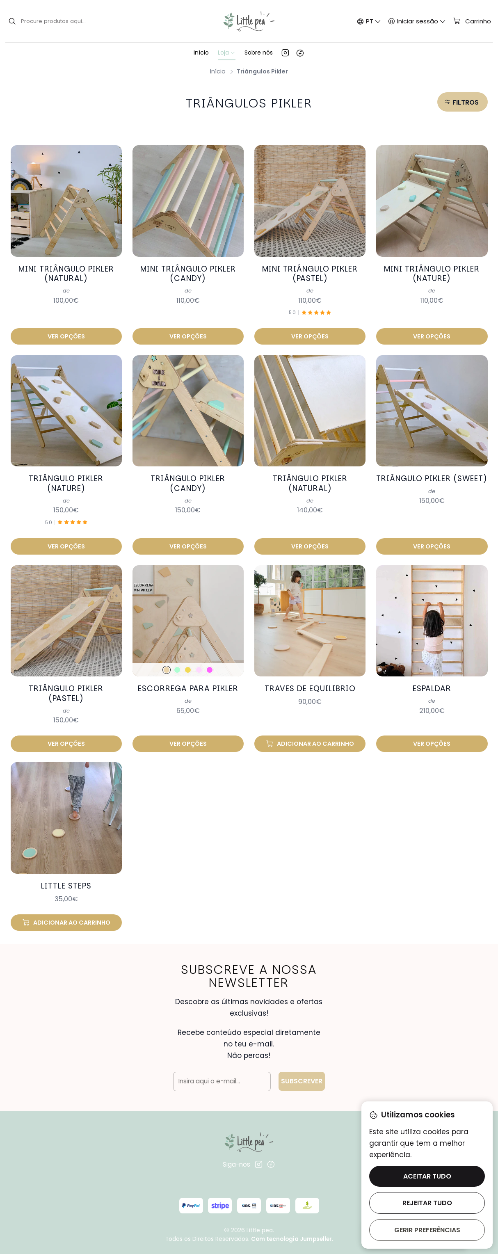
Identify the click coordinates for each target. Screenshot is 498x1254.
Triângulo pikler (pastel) (66, 684)
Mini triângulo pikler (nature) (432, 274)
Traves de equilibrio (310, 679)
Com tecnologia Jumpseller (291, 1239)
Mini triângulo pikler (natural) (66, 274)
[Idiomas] (368, 21)
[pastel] (188, 660)
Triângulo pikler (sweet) (431, 469)
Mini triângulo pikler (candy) (188, 274)
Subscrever (301, 1071)
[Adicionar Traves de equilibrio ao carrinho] (310, 734)
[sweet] (210, 660)
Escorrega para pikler (188, 679)
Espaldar (432, 679)
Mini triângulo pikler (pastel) (310, 274)
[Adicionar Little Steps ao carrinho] (66, 913)
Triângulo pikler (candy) (188, 474)
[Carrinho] (472, 21)
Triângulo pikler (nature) (66, 474)
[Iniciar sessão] (417, 21)
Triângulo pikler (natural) (310, 474)
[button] (462, 102)
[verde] (177, 660)
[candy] (199, 660)
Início (218, 71)
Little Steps (66, 876)
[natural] (166, 660)
